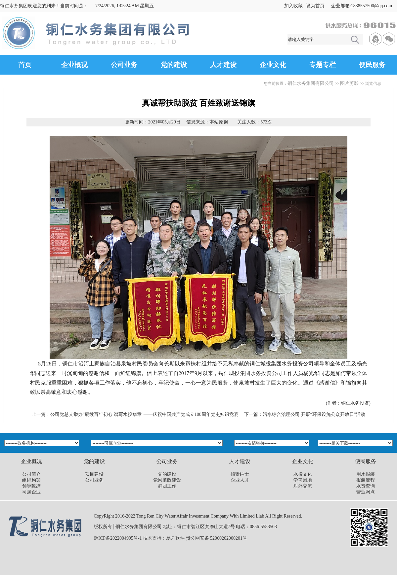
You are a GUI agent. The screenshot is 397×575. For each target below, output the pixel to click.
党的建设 (173, 64)
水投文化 (302, 474)
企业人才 (240, 480)
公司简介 (31, 474)
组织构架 (31, 480)
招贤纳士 (240, 474)
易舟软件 (175, 538)
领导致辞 (31, 486)
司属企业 (31, 492)
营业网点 (365, 492)
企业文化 (273, 64)
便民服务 (372, 64)
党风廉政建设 (167, 480)
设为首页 (315, 5)
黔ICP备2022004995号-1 (118, 538)
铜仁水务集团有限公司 (310, 83)
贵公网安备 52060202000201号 (216, 538)
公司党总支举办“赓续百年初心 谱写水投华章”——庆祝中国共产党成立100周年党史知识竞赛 (144, 414)
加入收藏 (293, 5)
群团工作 (167, 486)
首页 (24, 64)
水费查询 (365, 486)
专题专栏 (322, 64)
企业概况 (74, 64)
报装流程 (365, 480)
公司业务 (124, 64)
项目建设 (94, 474)
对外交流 (302, 486)
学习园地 (302, 480)
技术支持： (154, 538)
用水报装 (365, 474)
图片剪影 (349, 83)
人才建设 (223, 64)
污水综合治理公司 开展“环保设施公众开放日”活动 (314, 414)
